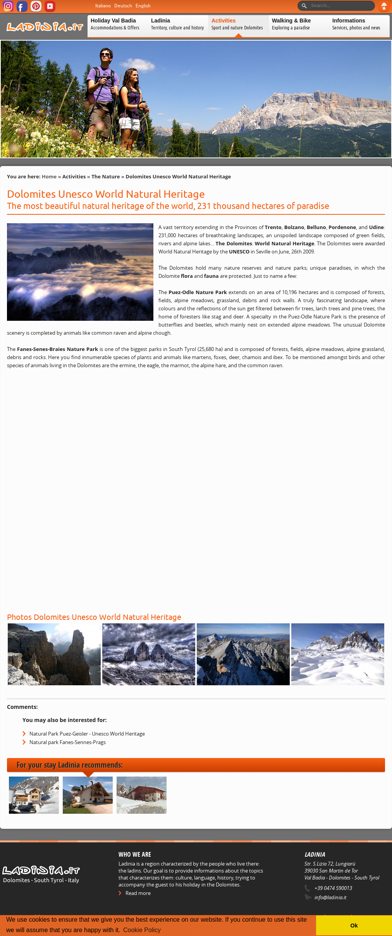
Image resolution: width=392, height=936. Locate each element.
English (143, 6)
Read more (138, 893)
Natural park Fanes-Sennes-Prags (67, 742)
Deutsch (123, 6)
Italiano (103, 6)
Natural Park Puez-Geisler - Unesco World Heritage (87, 733)
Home (49, 176)
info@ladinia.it (330, 897)
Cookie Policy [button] (142, 930)
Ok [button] (354, 925)
